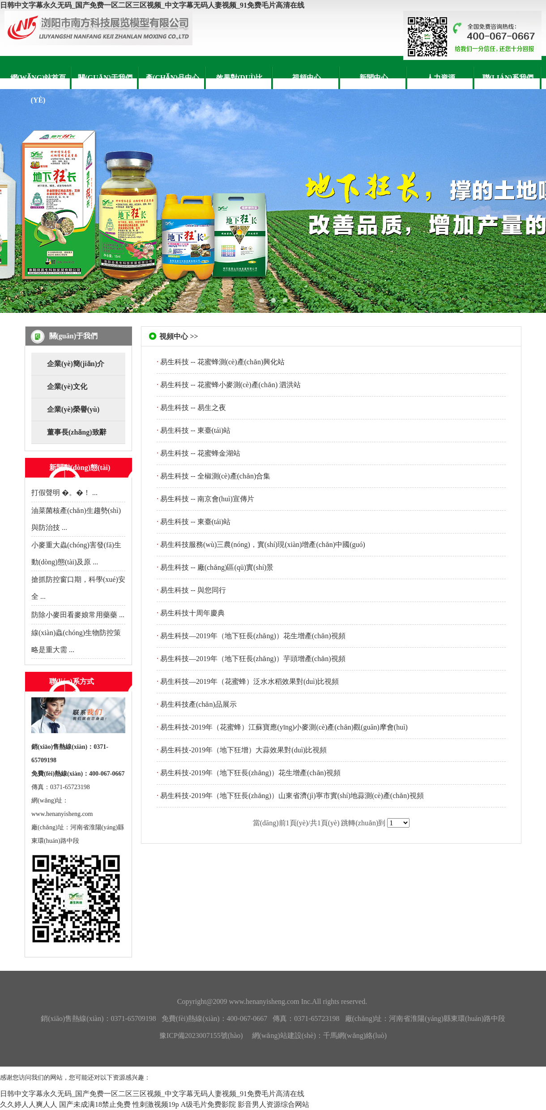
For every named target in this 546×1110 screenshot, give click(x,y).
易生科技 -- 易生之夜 (193, 407)
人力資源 (441, 77)
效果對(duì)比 (239, 77)
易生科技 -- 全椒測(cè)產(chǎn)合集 (215, 476)
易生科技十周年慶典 (192, 613)
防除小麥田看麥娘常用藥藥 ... (77, 615)
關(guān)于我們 (105, 77)
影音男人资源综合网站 (273, 1104)
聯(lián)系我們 (508, 77)
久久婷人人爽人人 (28, 1104)
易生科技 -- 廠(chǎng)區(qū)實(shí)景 (216, 567)
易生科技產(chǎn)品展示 (198, 704)
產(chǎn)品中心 (172, 77)
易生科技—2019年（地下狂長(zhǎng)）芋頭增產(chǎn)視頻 (253, 658)
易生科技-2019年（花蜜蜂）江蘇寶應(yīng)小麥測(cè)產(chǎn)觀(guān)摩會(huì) (284, 727)
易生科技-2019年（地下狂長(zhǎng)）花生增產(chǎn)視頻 (250, 773)
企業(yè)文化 (67, 386)
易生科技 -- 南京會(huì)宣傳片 (207, 499)
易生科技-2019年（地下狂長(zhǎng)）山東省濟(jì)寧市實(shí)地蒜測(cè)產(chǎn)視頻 (292, 795)
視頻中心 (306, 77)
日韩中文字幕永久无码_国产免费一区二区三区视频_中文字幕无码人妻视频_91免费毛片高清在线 (152, 5)
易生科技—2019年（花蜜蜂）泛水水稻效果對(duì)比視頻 (249, 681)
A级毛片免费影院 (208, 1104)
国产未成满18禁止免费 (95, 1104)
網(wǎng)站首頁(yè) (38, 89)
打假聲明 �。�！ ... (64, 492)
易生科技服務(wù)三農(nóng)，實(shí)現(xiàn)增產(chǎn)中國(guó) (262, 544)
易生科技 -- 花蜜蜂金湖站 (200, 453)
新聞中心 (373, 77)
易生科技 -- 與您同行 (193, 590)
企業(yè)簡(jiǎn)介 (75, 363)
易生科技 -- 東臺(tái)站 (195, 430)
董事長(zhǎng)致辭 (77, 432)
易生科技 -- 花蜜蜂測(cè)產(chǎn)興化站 (222, 362)
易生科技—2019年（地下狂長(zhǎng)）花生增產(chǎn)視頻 (253, 636)
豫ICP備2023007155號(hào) (201, 1035)
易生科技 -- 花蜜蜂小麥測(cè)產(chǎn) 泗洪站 (230, 384)
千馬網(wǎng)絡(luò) (355, 1035)
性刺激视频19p (155, 1104)
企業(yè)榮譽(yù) (73, 409)
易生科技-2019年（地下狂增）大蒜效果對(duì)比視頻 (243, 750)
